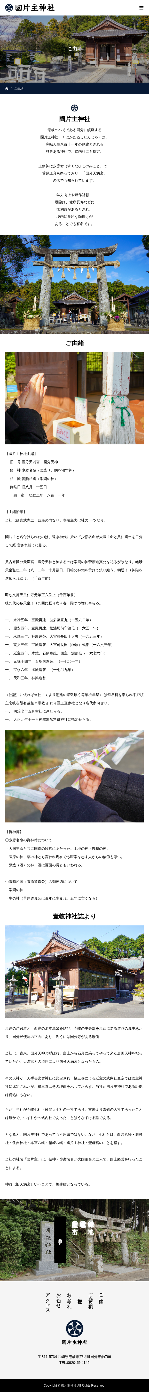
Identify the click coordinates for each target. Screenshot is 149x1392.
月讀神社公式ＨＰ (60, 1239)
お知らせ (58, 1298)
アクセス (47, 1300)
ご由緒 (101, 1292)
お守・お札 (69, 1295)
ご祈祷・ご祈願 (90, 1295)
